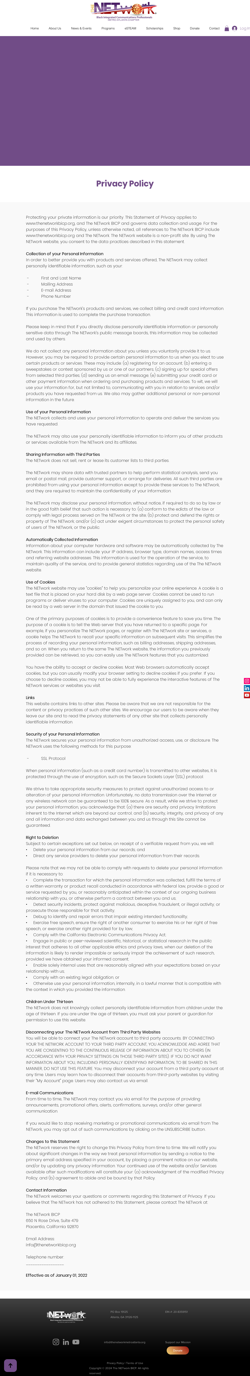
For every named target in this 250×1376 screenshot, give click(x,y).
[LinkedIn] (247, 688)
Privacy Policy (115, 1363)
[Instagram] (247, 681)
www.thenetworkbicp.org (50, 223)
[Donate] (178, 1350)
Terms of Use (134, 1363)
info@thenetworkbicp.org (51, 1245)
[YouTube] (247, 695)
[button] (226, 28)
